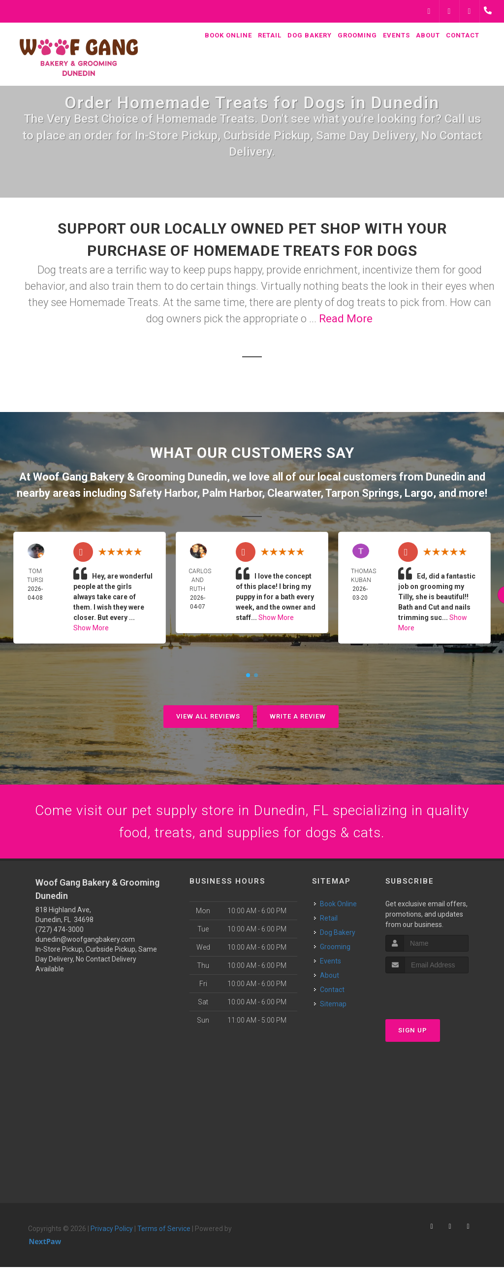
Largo (419, 493)
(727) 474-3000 (59, 932)
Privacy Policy (112, 1232)
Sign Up (412, 1033)
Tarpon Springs (362, 493)
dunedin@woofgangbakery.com (85, 942)
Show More (91, 628)
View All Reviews (208, 716)
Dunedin (445, 477)
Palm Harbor (232, 493)
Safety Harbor (163, 493)
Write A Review (298, 716)
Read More (346, 318)
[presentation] (437, 994)
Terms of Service (163, 1232)
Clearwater (293, 493)
